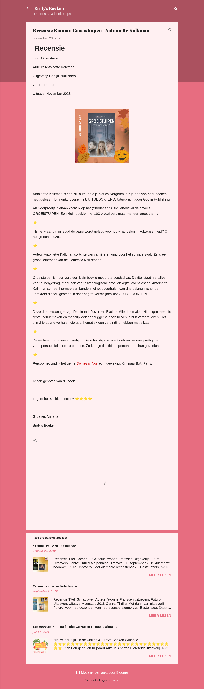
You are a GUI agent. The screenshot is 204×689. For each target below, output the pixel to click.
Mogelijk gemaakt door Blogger (102, 672)
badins (115, 680)
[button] (169, 29)
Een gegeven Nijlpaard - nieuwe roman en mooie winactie (75, 627)
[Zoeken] (176, 9)
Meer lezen (160, 575)
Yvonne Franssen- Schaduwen (55, 586)
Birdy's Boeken (49, 8)
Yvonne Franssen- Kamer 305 (54, 546)
